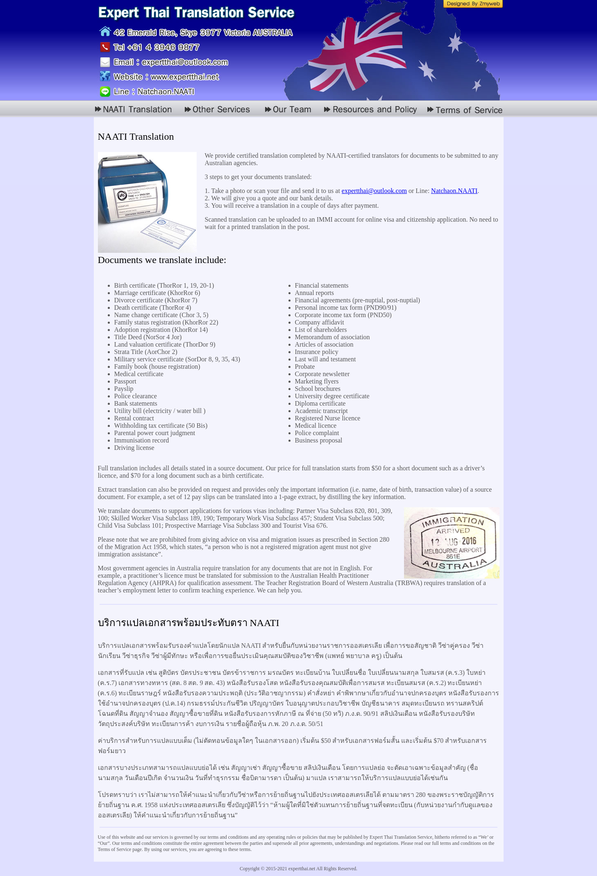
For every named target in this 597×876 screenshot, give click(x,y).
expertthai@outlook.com (374, 190)
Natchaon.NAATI (454, 190)
